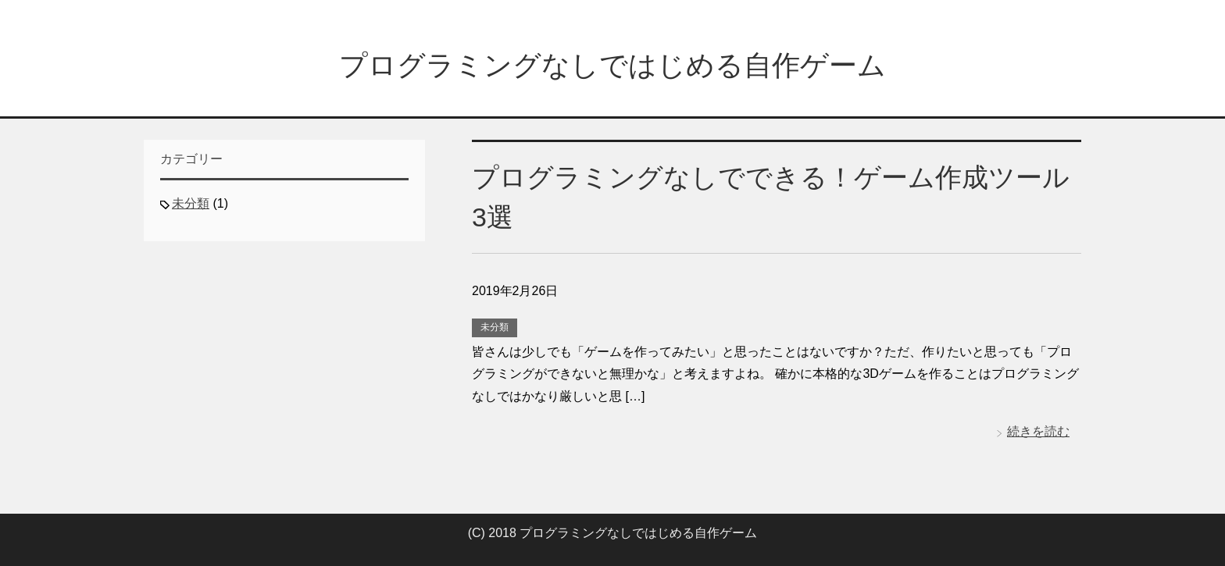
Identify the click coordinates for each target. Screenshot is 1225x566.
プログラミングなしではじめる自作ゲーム (612, 65)
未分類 (494, 327)
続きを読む (1038, 431)
